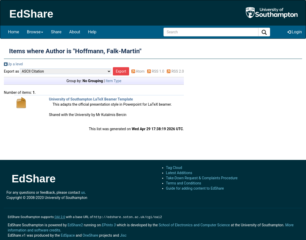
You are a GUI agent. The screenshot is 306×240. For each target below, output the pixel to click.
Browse (35, 31)
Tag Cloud (174, 168)
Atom (140, 71)
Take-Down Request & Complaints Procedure (202, 178)
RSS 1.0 (158, 71)
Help (92, 31)
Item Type (113, 81)
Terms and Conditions (183, 183)
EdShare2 (75, 224)
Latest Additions (179, 173)
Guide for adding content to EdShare (195, 188)
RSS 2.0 (177, 71)
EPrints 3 (109, 224)
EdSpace (68, 235)
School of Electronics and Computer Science (194, 224)
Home (13, 31)
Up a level (15, 64)
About (74, 31)
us (83, 192)
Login (294, 31)
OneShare (90, 235)
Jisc (123, 235)
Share (56, 31)
